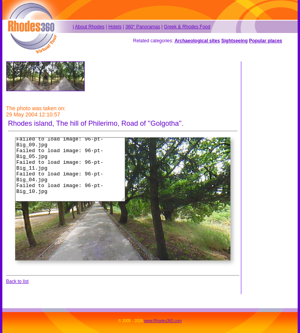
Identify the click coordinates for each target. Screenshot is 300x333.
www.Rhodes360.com (163, 321)
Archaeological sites (197, 40)
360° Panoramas (142, 26)
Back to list (17, 281)
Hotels (115, 26)
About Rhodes (90, 26)
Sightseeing (234, 40)
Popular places (265, 40)
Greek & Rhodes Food (187, 26)
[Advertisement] (267, 177)
